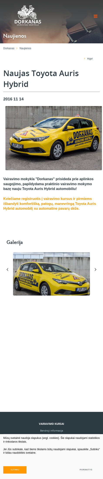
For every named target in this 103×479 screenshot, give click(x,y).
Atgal (88, 58)
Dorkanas (8, 48)
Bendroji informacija (51, 430)
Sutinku (15, 470)
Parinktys (86, 470)
